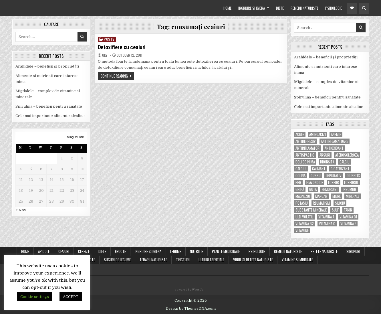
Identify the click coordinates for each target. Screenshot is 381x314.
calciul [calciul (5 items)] (301, 168)
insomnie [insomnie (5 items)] (349, 189)
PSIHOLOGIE (333, 8)
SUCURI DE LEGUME (117, 259)
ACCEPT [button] (70, 297)
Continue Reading (114, 76)
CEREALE (84, 251)
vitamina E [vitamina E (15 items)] (348, 223)
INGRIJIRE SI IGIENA (251, 8)
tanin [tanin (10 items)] (348, 210)
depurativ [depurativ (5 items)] (334, 175)
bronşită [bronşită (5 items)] (327, 162)
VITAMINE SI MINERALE (297, 259)
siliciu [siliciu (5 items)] (340, 203)
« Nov (20, 210)
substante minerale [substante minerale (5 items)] (311, 210)
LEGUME (175, 251)
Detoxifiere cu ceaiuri (122, 47)
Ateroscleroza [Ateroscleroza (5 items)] (347, 155)
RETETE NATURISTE (324, 251)
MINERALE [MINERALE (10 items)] (352, 196)
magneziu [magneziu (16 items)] (302, 196)
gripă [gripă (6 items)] (299, 189)
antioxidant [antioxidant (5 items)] (334, 148)
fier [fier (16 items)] (298, 182)
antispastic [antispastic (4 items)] (304, 155)
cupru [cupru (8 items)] (316, 175)
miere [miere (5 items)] (336, 196)
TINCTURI (183, 259)
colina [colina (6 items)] (300, 175)
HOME (227, 8)
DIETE (280, 8)
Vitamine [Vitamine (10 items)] (302, 230)
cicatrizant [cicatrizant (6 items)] (340, 168)
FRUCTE (120, 251)
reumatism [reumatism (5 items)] (321, 203)
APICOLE (43, 251)
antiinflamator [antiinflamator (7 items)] (307, 148)
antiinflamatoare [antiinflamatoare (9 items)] (334, 141)
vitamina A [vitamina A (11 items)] (326, 217)
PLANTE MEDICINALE (226, 251)
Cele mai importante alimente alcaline (50, 116)
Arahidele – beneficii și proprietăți (47, 66)
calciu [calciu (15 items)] (345, 162)
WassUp (197, 289)
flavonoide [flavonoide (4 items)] (314, 182)
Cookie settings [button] (34, 297)
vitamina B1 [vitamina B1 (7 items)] (348, 217)
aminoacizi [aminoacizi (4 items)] (317, 134)
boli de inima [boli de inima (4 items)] (305, 162)
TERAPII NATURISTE (153, 259)
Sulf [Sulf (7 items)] (335, 210)
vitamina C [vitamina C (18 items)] (327, 223)
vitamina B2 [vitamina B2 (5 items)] (304, 223)
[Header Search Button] (364, 8)
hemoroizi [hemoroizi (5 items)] (330, 189)
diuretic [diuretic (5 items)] (353, 175)
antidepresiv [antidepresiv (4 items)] (305, 141)
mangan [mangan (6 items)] (321, 196)
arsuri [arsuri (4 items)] (325, 155)
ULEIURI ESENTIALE (211, 259)
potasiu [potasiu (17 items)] (301, 203)
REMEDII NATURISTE (304, 8)
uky (104, 55)
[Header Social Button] (352, 8)
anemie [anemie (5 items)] (336, 134)
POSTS (109, 39)
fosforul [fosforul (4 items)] (351, 182)
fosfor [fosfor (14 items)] (333, 182)
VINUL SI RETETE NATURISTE (253, 259)
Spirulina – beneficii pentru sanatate (48, 106)
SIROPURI (353, 251)
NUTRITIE (196, 251)
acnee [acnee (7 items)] (299, 134)
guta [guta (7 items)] (313, 189)
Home (25, 251)
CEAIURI (63, 251)
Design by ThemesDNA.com (191, 309)
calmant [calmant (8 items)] (319, 168)
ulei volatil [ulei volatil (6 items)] (304, 217)
